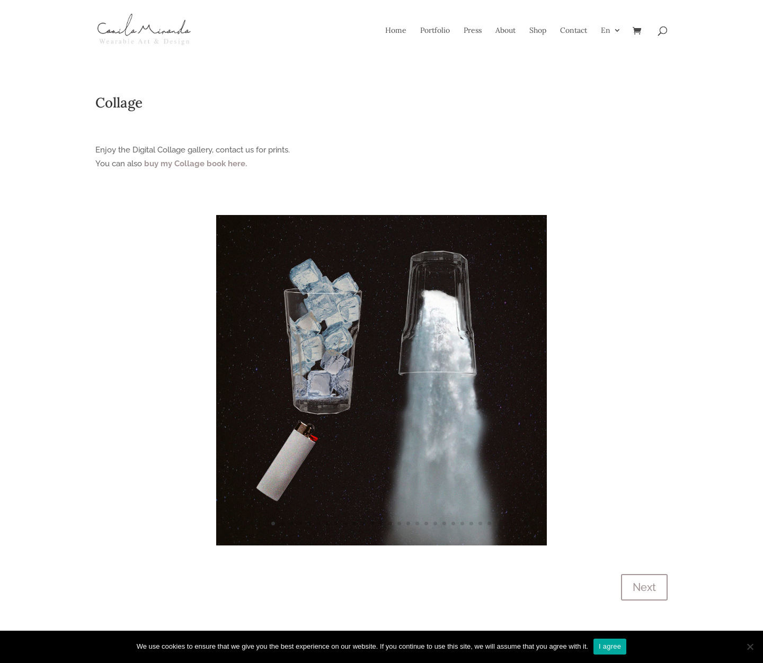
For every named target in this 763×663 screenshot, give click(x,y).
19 (435, 523)
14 (390, 523)
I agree (610, 646)
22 (462, 523)
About (505, 30)
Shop (537, 30)
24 (480, 523)
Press (473, 30)
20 (444, 523)
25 (489, 523)
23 (471, 523)
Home (395, 30)
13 (381, 523)
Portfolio (435, 30)
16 (408, 523)
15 (399, 523)
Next (644, 587)
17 (417, 523)
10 (354, 523)
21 (453, 523)
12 (372, 523)
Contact (573, 30)
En (605, 30)
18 (426, 523)
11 (363, 523)
